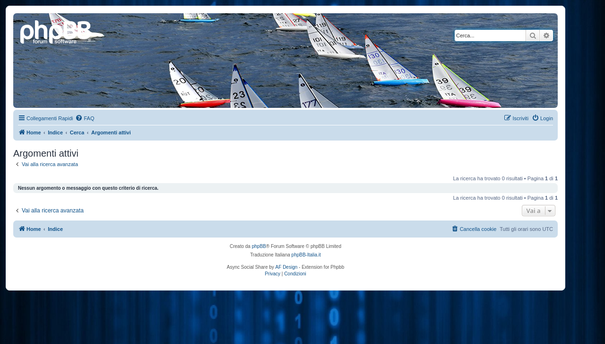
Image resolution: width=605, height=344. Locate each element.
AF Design (287, 267)
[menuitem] (84, 118)
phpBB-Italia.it (306, 254)
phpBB (259, 246)
